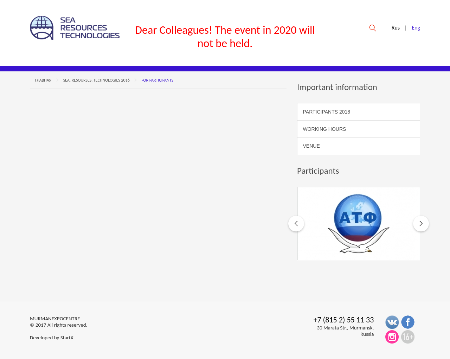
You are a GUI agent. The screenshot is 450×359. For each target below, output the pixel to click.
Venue (311, 146)
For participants (157, 80)
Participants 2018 (327, 112)
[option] (358, 224)
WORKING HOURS (324, 129)
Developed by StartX (51, 337)
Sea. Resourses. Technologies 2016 (96, 80)
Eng (416, 27)
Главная (43, 80)
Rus (396, 27)
